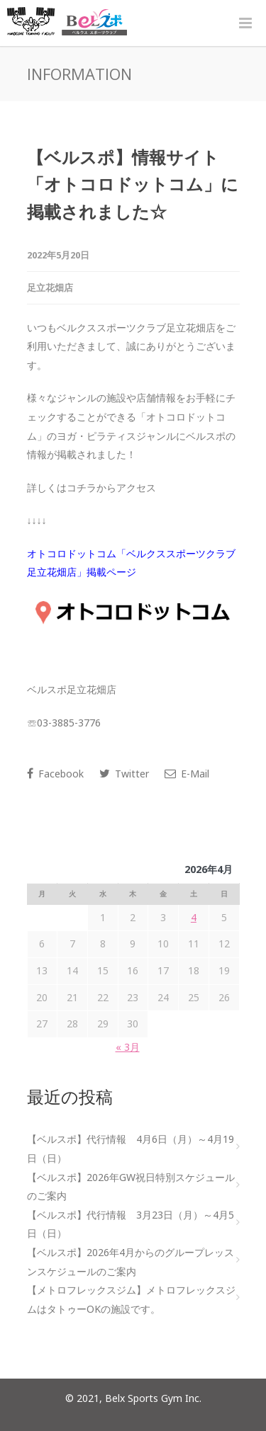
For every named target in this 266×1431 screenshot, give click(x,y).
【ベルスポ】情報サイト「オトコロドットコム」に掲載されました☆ (132, 184)
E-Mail (187, 773)
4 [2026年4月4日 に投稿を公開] (193, 917)
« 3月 (128, 1047)
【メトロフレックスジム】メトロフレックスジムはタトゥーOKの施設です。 (131, 1299)
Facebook (55, 773)
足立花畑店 (50, 287)
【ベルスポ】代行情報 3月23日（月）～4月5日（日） (130, 1224)
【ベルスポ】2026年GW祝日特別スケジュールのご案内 (131, 1186)
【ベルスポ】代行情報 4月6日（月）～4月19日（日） (130, 1148)
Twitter (124, 773)
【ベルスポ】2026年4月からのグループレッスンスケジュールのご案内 (130, 1261)
